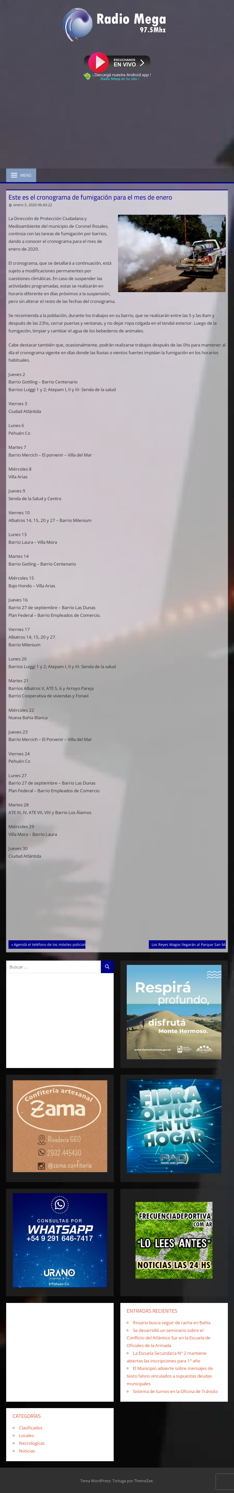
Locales (26, 1435)
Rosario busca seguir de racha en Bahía (171, 1323)
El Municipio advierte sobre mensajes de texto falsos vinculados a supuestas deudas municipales (170, 1376)
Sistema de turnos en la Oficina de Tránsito (175, 1391)
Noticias (27, 1451)
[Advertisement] (117, 126)
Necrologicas (32, 1443)
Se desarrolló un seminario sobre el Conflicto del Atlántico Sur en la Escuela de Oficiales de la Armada (168, 1338)
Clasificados (30, 1428)
